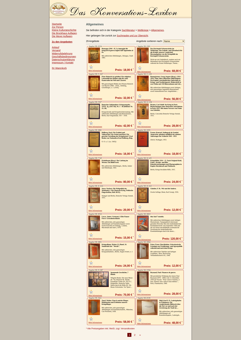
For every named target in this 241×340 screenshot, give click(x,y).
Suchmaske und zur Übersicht (132, 35)
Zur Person (57, 27)
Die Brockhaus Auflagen (64, 33)
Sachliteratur (128, 30)
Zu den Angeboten (62, 41)
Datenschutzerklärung (63, 59)
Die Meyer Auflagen (62, 36)
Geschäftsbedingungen (64, 56)
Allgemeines (157, 30)
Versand (56, 50)
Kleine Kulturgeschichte (64, 30)
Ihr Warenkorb (59, 68)
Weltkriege (143, 30)
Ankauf (55, 47)
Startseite (57, 24)
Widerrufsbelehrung (62, 53)
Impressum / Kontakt (62, 62)
